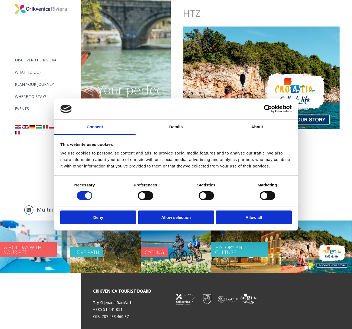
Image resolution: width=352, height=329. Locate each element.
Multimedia (51, 209)
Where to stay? (30, 96)
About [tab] (257, 126)
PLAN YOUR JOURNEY (34, 84)
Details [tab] (176, 126)
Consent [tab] (95, 126)
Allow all (254, 217)
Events (22, 108)
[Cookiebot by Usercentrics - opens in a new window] (268, 109)
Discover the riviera (36, 59)
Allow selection (176, 217)
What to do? (28, 72)
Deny (98, 217)
